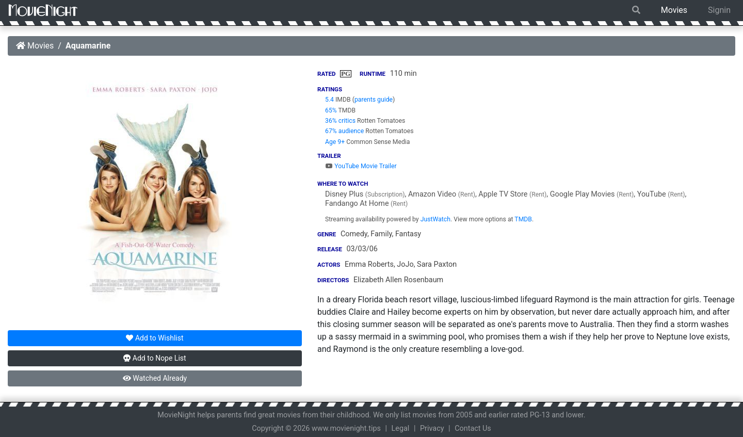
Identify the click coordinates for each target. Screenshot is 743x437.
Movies (674, 10)
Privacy (432, 428)
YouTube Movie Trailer (361, 166)
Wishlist (154, 338)
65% (331, 110)
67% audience (344, 131)
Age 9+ (335, 141)
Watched (155, 378)
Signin (719, 10)
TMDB (523, 219)
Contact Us (473, 428)
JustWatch (435, 219)
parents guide (373, 99)
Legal (401, 428)
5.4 (329, 99)
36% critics (340, 120)
